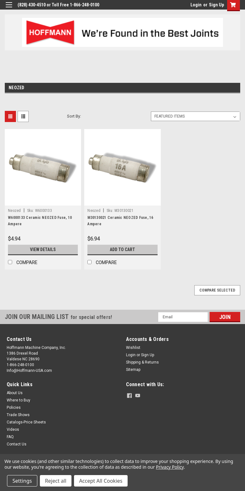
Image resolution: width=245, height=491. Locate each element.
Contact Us (16, 444)
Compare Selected (217, 290)
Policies (14, 407)
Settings (22, 480)
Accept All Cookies (100, 480)
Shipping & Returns (142, 362)
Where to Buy (18, 400)
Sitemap (133, 369)
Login (196, 4)
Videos (13, 429)
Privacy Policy (170, 467)
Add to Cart (122, 249)
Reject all (55, 480)
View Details (43, 249)
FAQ (10, 437)
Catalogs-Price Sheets (26, 422)
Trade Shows (18, 415)
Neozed (14, 210)
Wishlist (133, 347)
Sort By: (74, 116)
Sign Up (216, 4)
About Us (15, 393)
